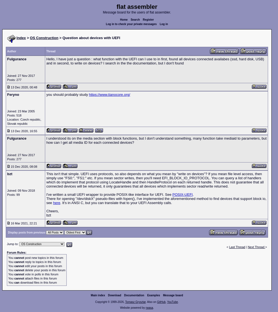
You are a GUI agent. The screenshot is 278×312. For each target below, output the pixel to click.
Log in (164, 24)
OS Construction (44, 38)
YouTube (172, 301)
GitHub (161, 301)
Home (124, 19)
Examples (153, 295)
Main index (98, 295)
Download (114, 295)
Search (135, 19)
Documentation (134, 295)
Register (148, 19)
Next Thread (256, 247)
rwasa (149, 307)
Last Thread (237, 247)
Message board (173, 295)
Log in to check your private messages (131, 24)
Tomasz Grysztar (135, 301)
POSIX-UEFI (182, 194)
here (56, 203)
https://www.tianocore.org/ (109, 95)
